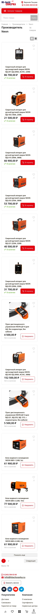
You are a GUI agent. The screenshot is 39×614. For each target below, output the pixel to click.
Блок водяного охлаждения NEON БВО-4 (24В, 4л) (16, 540)
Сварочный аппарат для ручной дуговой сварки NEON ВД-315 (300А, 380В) (17, 155)
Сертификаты (27, 602)
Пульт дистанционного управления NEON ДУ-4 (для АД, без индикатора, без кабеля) (17, 328)
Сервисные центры (30, 606)
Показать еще (19, 555)
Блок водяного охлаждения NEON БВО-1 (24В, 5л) (16, 459)
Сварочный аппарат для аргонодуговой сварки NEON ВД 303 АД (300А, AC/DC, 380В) (17, 372)
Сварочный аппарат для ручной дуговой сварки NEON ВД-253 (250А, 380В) (17, 198)
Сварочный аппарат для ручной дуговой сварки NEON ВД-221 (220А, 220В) (17, 241)
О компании (27, 599)
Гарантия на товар (8, 606)
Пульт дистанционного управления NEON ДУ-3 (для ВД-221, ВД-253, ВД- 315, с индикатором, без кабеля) (17, 416)
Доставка (5, 599)
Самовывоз (6, 602)
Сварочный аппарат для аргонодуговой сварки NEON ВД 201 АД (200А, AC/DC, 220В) (17, 69)
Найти (34, 18)
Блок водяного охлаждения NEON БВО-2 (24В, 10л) (16, 499)
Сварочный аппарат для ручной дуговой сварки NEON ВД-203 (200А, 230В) (17, 283)
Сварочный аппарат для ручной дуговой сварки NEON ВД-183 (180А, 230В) (17, 112)
